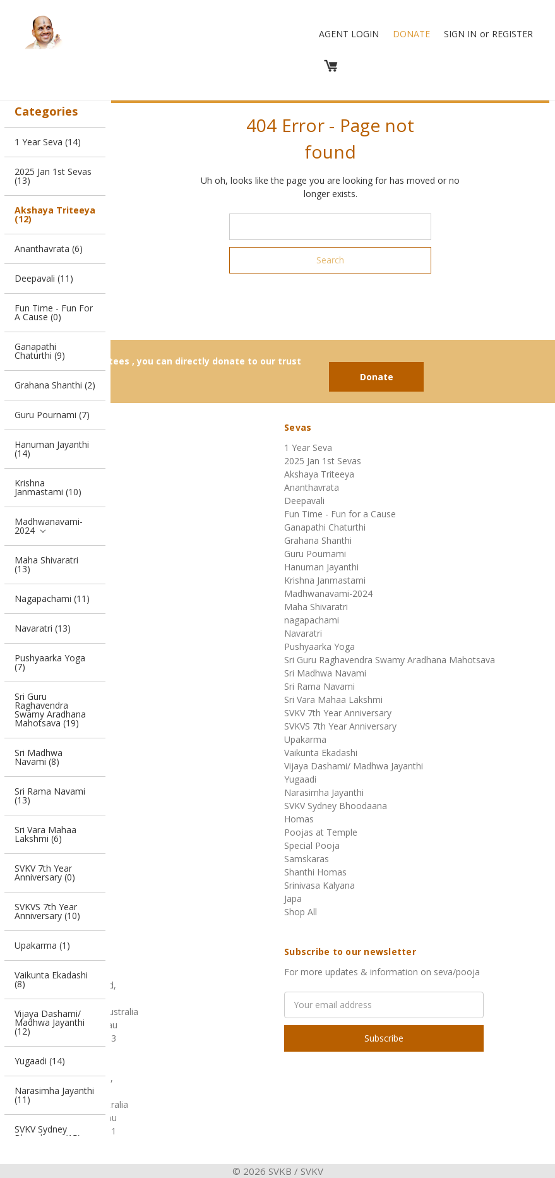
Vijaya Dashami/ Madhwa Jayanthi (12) (50, 1022)
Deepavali (304, 501)
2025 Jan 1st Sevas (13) (53, 175)
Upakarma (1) (42, 945)
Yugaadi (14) (40, 1061)
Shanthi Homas (315, 872)
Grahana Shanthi (318, 540)
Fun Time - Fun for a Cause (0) (54, 312)
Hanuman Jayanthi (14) (52, 448)
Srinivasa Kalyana (319, 885)
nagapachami (311, 620)
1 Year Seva (308, 448)
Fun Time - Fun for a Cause (340, 514)
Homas (299, 819)
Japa (293, 899)
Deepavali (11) (44, 278)
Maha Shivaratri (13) (46, 564)
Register (512, 34)
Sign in (460, 34)
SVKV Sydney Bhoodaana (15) (48, 1133)
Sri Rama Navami (319, 686)
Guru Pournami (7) (52, 415)
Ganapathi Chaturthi (325, 527)
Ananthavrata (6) (49, 249)
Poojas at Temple (320, 832)
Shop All (300, 912)
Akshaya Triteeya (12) (55, 214)
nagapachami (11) (52, 598)
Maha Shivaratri (316, 607)
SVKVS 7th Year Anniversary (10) (47, 911)
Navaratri (303, 633)
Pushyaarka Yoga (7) (50, 662)
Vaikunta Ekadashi (320, 753)
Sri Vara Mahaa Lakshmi (333, 700)
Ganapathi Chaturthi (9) (40, 350)
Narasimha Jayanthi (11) (54, 1095)
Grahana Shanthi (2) (55, 385)
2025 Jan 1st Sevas (322, 461)
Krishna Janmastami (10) (48, 487)
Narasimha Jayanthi (324, 792)
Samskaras (306, 859)
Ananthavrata (311, 487)
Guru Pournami (315, 554)
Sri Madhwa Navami (325, 673)
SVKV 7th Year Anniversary (337, 713)
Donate (411, 34)
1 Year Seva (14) (48, 142)
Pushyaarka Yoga (319, 646)
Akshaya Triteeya (319, 474)
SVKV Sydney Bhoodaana (335, 806)
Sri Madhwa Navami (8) (39, 757)
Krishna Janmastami (325, 580)
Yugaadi (300, 779)
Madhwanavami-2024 (49, 525)
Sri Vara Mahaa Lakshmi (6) (45, 834)
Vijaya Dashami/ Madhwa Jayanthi (353, 766)
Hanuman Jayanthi (321, 567)
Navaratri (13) (43, 628)
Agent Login (349, 34)
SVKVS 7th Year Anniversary (340, 726)
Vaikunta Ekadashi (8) (51, 979)
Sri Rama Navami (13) (50, 795)
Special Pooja (312, 845)
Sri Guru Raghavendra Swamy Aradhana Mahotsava (389, 660)
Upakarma (305, 739)
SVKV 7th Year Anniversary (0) (45, 872)
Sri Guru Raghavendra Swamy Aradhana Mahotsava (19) (50, 709)
